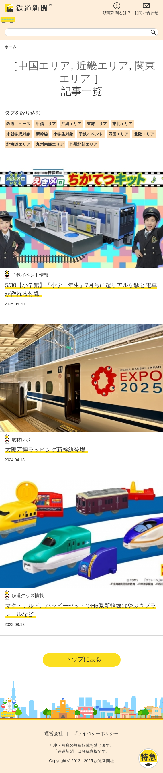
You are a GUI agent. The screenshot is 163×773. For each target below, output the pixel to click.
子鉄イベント (91, 134)
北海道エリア (18, 144)
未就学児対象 (18, 134)
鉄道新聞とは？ (117, 8)
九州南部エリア (50, 144)
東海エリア (97, 123)
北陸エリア (144, 134)
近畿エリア (102, 65)
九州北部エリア (83, 144)
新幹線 (42, 134)
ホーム (11, 47)
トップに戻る (83, 659)
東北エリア (122, 123)
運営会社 (53, 733)
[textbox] (81, 32)
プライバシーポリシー (96, 733)
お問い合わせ (146, 8)
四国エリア (118, 134)
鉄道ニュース (18, 123)
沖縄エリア (71, 123)
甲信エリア (46, 123)
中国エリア (44, 65)
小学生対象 (63, 134)
